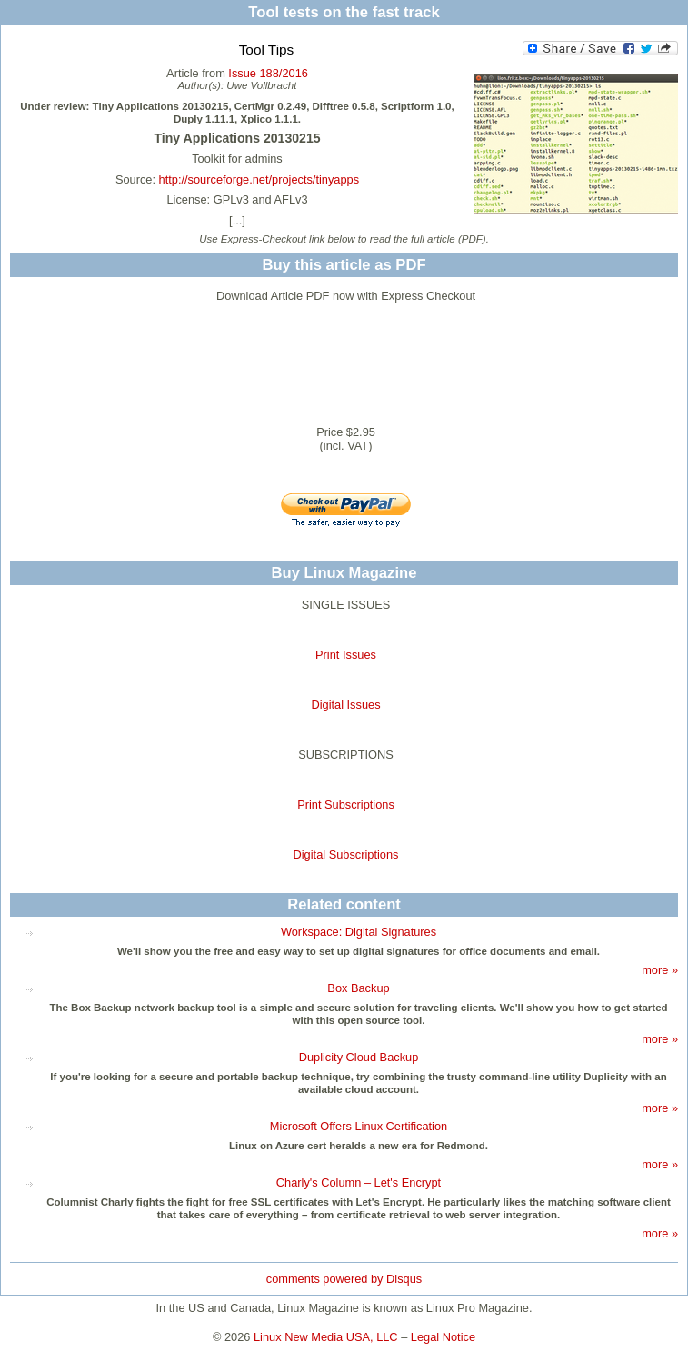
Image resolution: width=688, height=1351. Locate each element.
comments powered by (344, 1279)
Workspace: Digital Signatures (358, 932)
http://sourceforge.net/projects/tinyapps (259, 179)
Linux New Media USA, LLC (326, 1337)
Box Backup (358, 988)
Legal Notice (443, 1337)
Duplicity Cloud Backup (359, 1057)
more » (660, 970)
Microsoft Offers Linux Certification (358, 1126)
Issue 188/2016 (268, 73)
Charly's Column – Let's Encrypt (358, 1182)
